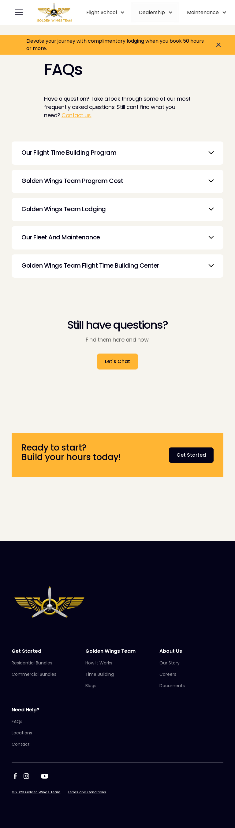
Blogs (90, 686)
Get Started (191, 454)
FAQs (17, 721)
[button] (18, 12)
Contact (21, 744)
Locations (22, 733)
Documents (172, 686)
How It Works (98, 663)
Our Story (169, 663)
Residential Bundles (32, 663)
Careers (167, 674)
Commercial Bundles (34, 674)
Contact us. (76, 115)
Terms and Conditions (87, 792)
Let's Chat (117, 361)
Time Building (99, 674)
